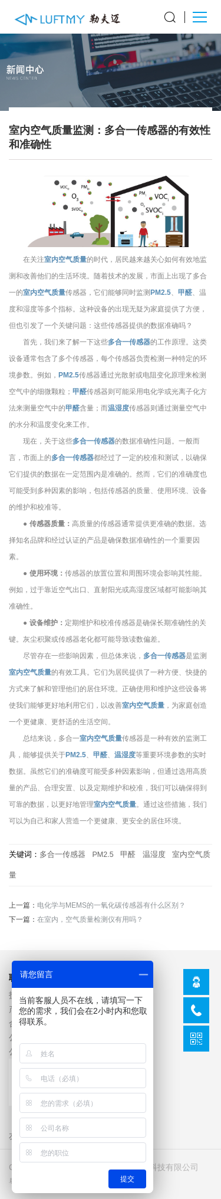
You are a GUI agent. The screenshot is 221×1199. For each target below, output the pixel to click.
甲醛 (185, 292)
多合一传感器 (129, 342)
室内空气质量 (65, 259)
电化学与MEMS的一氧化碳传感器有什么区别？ (111, 905)
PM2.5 (160, 292)
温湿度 (118, 408)
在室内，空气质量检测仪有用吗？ (90, 919)
